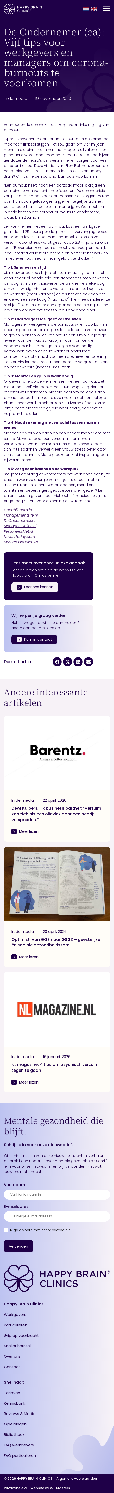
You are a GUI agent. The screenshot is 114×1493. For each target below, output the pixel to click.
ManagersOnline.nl (20, 526)
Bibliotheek (14, 1434)
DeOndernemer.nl (20, 520)
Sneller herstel (17, 1346)
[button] (57, 661)
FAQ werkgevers (19, 1445)
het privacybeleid (56, 1229)
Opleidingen (15, 1424)
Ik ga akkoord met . (40, 1230)
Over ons (12, 1356)
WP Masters (60, 1488)
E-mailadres (16, 1206)
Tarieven (12, 1393)
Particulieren (15, 1325)
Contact (12, 1367)
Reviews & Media (19, 1414)
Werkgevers (15, 1314)
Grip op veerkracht (21, 1335)
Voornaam (14, 1184)
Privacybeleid (15, 1488)
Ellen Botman (77, 165)
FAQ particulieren (20, 1455)
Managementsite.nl (21, 515)
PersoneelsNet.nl (18, 531)
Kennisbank (14, 1403)
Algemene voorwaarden (76, 1479)
